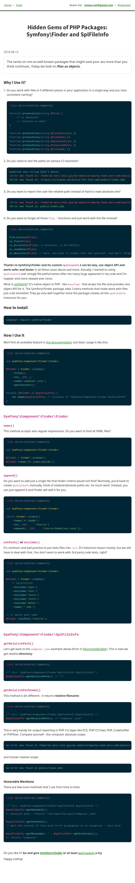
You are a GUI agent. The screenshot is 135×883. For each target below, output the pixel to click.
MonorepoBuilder (94, 649)
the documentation (59, 342)
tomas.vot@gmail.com (98, 5)
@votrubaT (124, 5)
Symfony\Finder (51, 853)
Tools (19, 5)
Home (8, 5)
